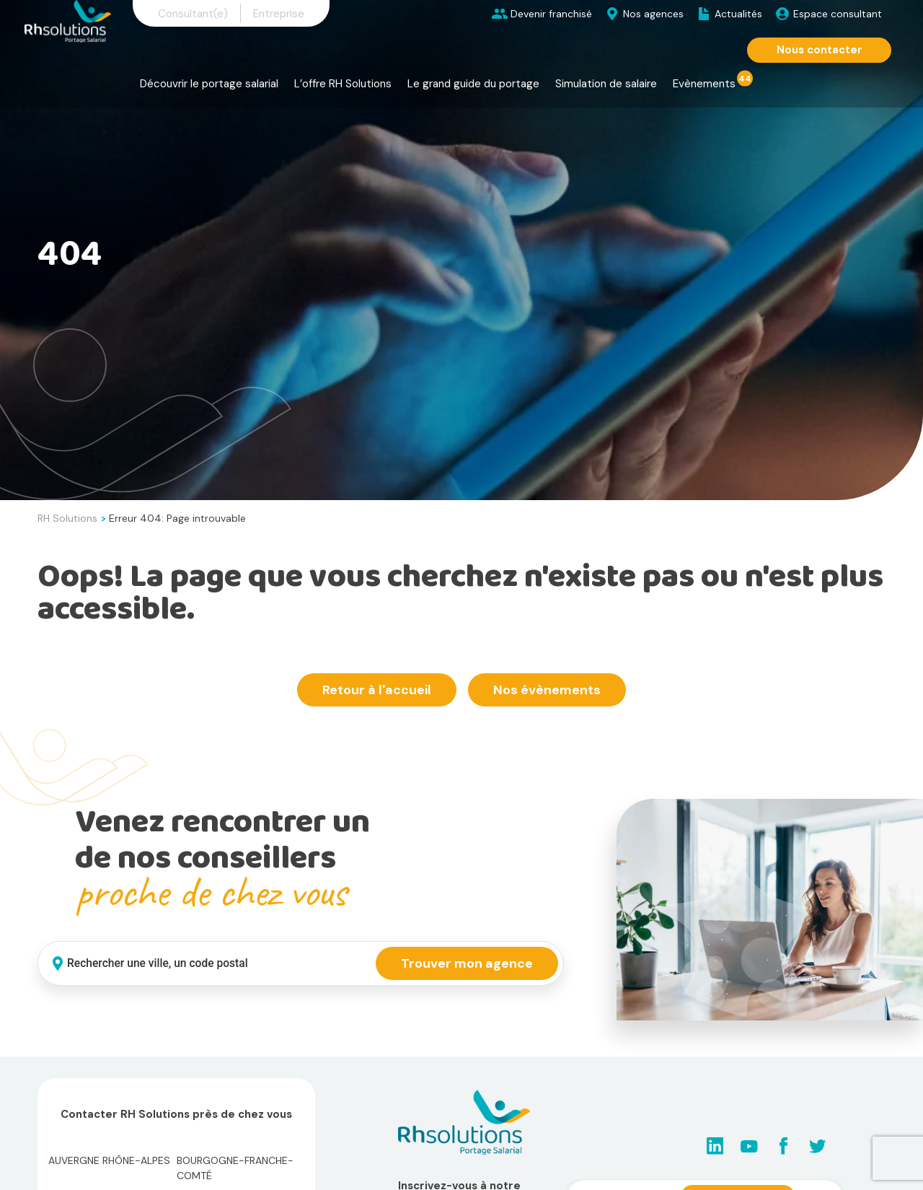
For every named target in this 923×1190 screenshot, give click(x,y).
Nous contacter (819, 50)
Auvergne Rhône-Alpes (109, 1160)
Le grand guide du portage (473, 83)
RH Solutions (67, 518)
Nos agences (653, 13)
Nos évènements (547, 690)
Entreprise (278, 13)
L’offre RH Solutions (343, 83)
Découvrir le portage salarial (209, 83)
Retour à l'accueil (376, 690)
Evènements (704, 83)
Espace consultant (837, 13)
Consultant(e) (193, 13)
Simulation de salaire (606, 83)
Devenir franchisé (551, 13)
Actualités (738, 13)
